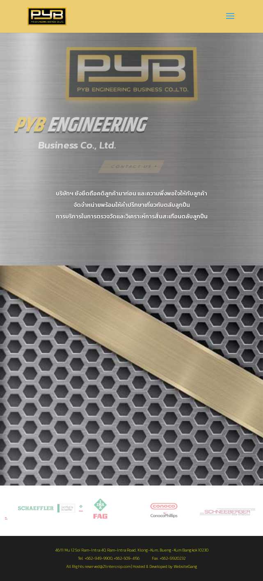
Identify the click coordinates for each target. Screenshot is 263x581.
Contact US (131, 166)
